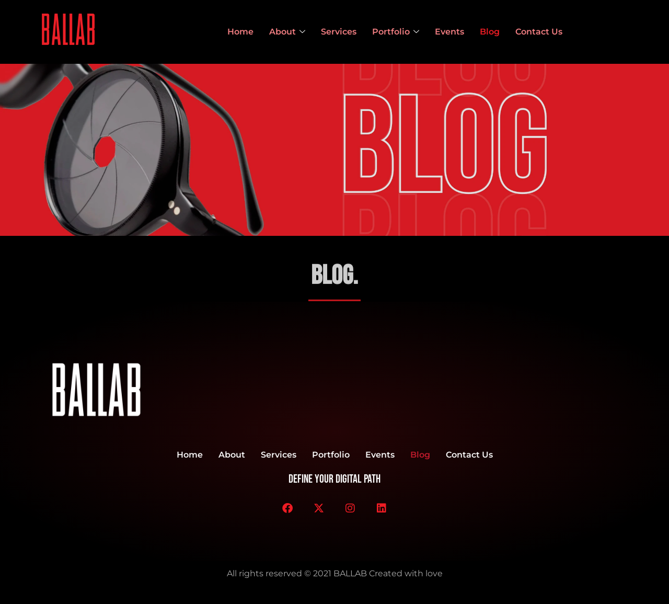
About (287, 32)
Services (338, 32)
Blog (490, 32)
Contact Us (538, 32)
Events (449, 32)
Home (240, 32)
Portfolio (395, 32)
